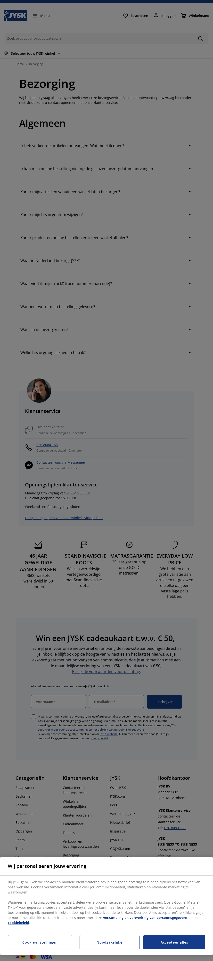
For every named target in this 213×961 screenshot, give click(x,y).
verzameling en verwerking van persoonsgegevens (145, 917)
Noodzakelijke (109, 942)
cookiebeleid (18, 922)
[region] (106, 906)
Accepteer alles (174, 942)
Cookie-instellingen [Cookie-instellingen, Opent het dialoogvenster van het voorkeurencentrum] (39, 942)
